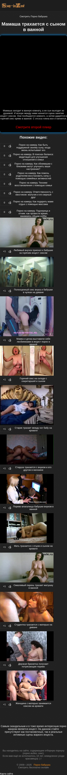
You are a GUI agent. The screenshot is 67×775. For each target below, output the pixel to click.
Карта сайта (6, 773)
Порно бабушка (42, 764)
